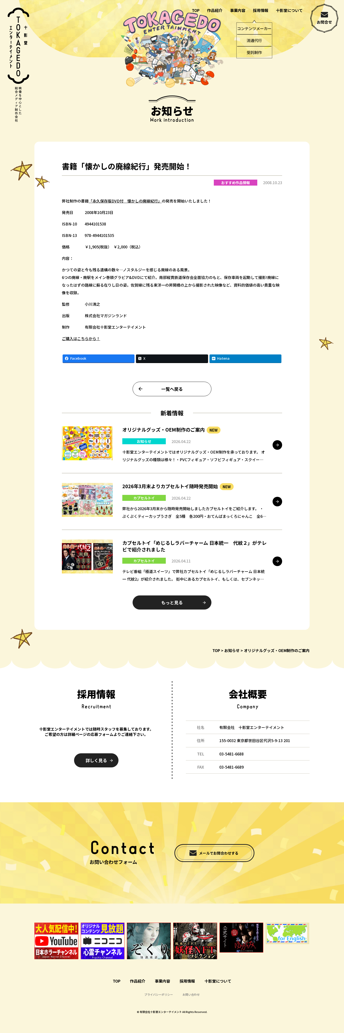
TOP (195, 10)
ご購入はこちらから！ (81, 348)
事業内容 (237, 10)
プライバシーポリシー (158, 994)
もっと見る (172, 612)
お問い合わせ (191, 994)
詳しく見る (96, 760)
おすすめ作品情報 (235, 191)
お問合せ (324, 22)
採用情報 (260, 10)
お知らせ (232, 650)
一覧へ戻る (172, 398)
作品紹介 (214, 10)
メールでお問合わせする (218, 853)
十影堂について (289, 10)
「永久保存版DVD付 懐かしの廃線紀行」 (125, 210)
